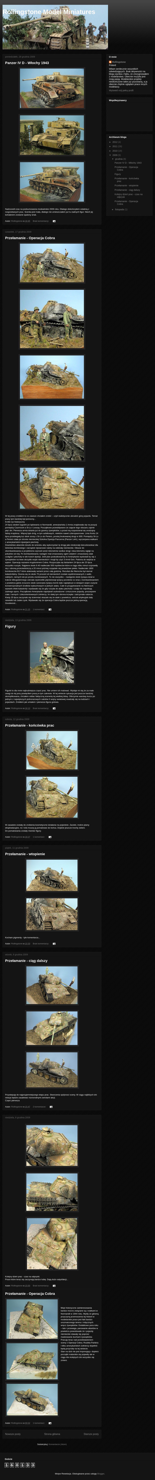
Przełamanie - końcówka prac (29, 725)
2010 (115, 151)
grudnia (119, 159)
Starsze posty (91, 1434)
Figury (10, 626)
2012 (115, 142)
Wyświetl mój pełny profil (121, 90)
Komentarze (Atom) (58, 1444)
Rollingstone (119, 62)
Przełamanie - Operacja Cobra (30, 238)
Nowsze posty (13, 1434)
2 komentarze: (39, 1107)
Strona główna (52, 1434)
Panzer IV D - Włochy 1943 (27, 63)
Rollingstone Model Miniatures (49, 11)
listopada (120, 209)
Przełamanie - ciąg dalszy (26, 961)
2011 (115, 146)
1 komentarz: (39, 609)
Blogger (100, 1473)
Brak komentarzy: (41, 221)
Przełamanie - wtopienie (25, 854)
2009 (115, 155)
